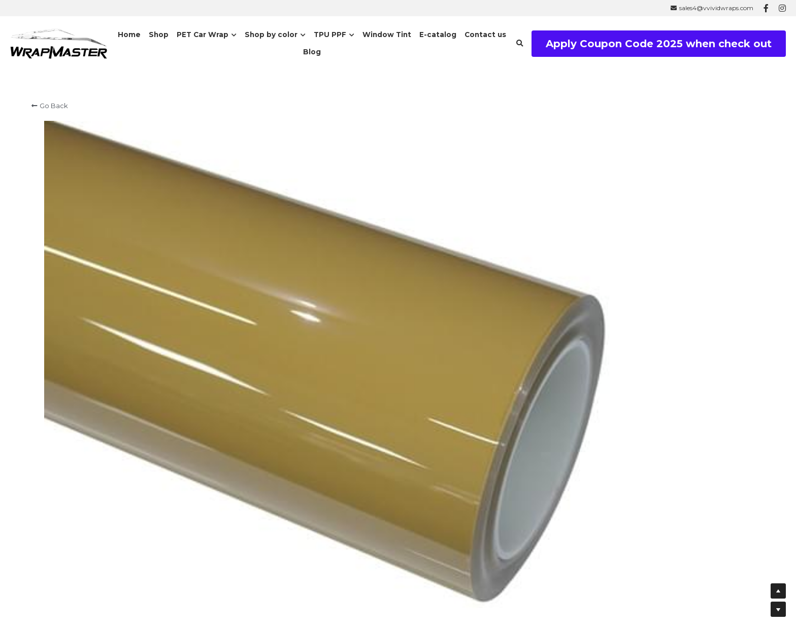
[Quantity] (636, 375)
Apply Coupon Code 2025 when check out (659, 44)
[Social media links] (766, 8)
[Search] (519, 43)
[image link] (58, 42)
